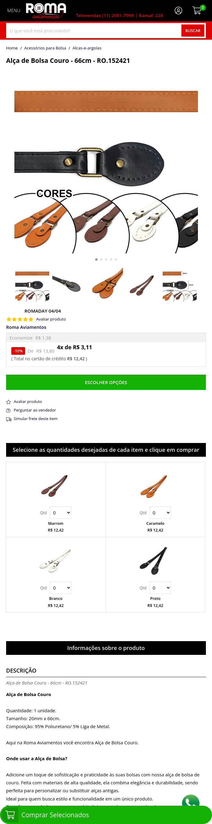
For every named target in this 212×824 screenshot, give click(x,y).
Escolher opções (106, 382)
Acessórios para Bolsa (45, 48)
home (12, 48)
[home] (46, 10)
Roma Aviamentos (26, 327)
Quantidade (60, 512)
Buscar (193, 30)
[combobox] (106, 30)
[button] (96, 259)
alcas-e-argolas (87, 48)
